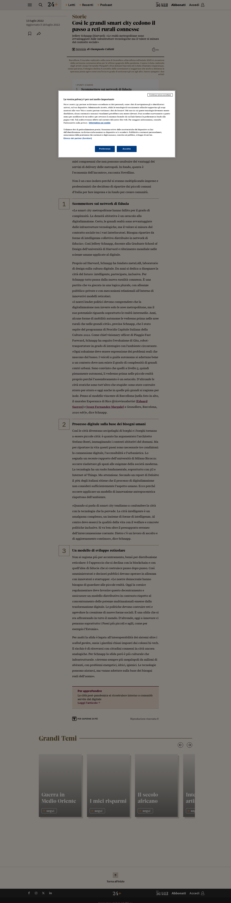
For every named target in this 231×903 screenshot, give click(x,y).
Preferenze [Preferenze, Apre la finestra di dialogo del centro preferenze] (105, 149)
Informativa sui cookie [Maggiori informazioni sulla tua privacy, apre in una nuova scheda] (99, 123)
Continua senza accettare (160, 95)
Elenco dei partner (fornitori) (78, 138)
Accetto (127, 149)
